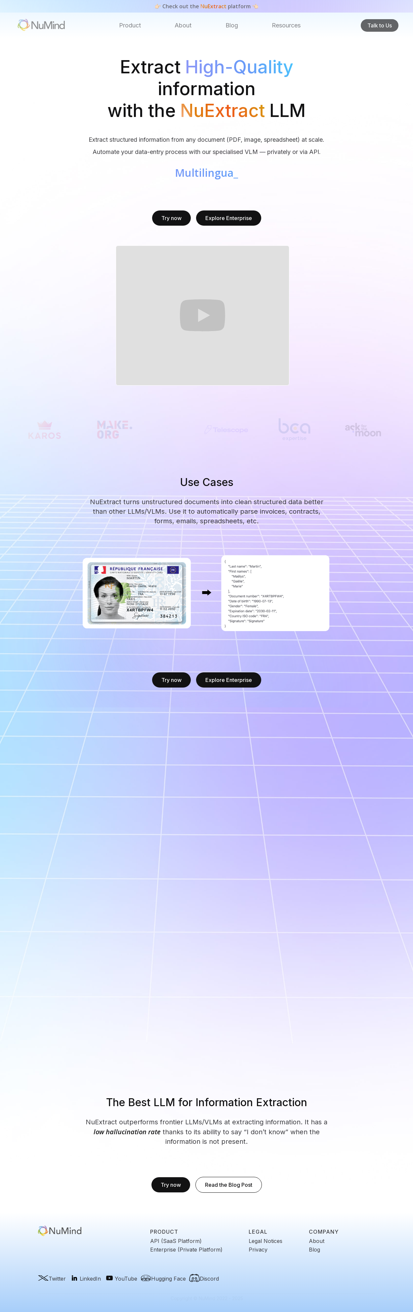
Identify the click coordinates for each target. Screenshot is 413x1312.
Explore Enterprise (228, 218)
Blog (232, 25)
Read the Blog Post (228, 1184)
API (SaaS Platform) (176, 1241)
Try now (171, 218)
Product (130, 25)
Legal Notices (265, 1241)
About (183, 25)
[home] (41, 25)
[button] (130, 25)
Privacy (258, 1249)
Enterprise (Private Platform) (186, 1249)
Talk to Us (379, 25)
